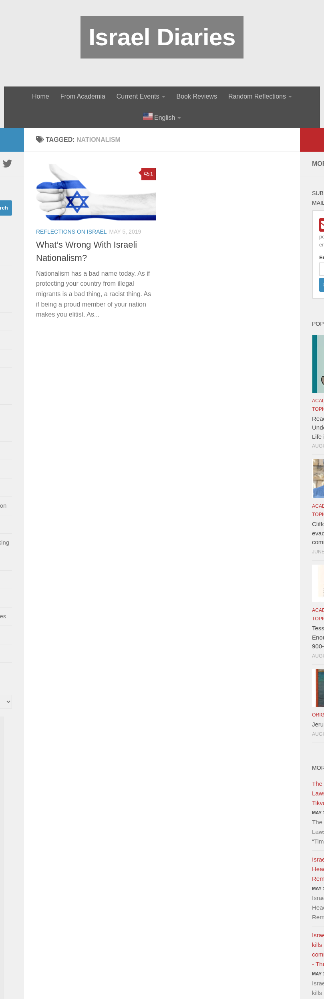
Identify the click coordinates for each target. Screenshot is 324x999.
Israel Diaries (162, 37)
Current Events (138, 96)
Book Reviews (197, 96)
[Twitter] (7, 163)
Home (40, 96)
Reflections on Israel (71, 231)
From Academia (82, 96)
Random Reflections (257, 96)
